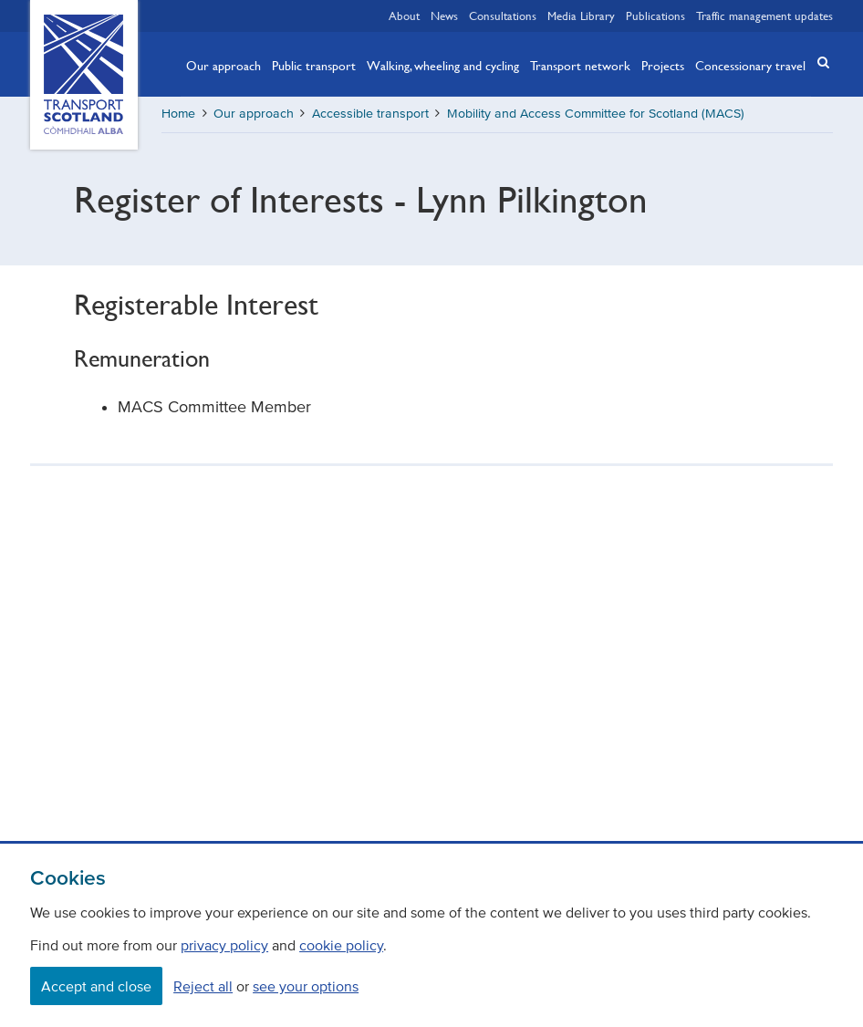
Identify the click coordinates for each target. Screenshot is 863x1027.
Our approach (223, 65)
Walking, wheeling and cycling (443, 65)
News (444, 15)
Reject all (203, 986)
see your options (306, 986)
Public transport (314, 65)
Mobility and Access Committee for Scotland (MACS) (595, 113)
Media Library (581, 15)
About (404, 15)
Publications (655, 15)
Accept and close (96, 986)
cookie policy (341, 945)
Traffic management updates (764, 15)
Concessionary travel (750, 65)
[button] (818, 62)
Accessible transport (370, 113)
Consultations (502, 15)
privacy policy (224, 945)
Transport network (580, 65)
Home (178, 113)
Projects (662, 65)
